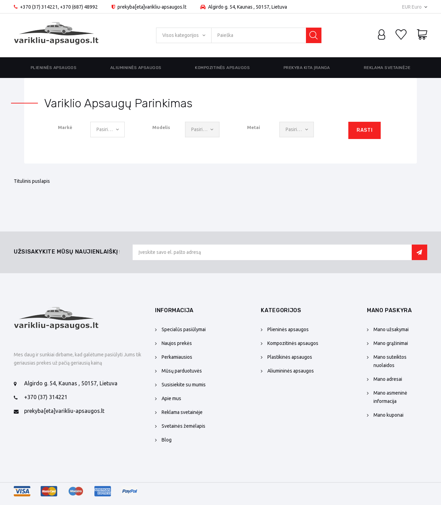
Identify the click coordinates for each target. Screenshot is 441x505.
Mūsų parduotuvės (182, 371)
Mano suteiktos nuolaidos (390, 361)
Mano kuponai (388, 415)
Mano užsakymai (391, 329)
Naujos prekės (177, 343)
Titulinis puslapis (32, 181)
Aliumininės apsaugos (136, 67)
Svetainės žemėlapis (183, 426)
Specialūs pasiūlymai (184, 329)
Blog (167, 440)
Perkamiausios (177, 357)
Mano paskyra (389, 310)
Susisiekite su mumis (184, 384)
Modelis (161, 127)
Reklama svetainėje (387, 67)
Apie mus (171, 398)
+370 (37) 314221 (39, 7)
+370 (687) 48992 (79, 7)
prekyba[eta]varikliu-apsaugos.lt (64, 411)
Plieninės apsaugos (54, 67)
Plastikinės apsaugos (289, 357)
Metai (253, 127)
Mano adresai (387, 379)
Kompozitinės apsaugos (222, 67)
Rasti (364, 130)
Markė (65, 127)
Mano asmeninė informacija (390, 397)
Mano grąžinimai (390, 343)
